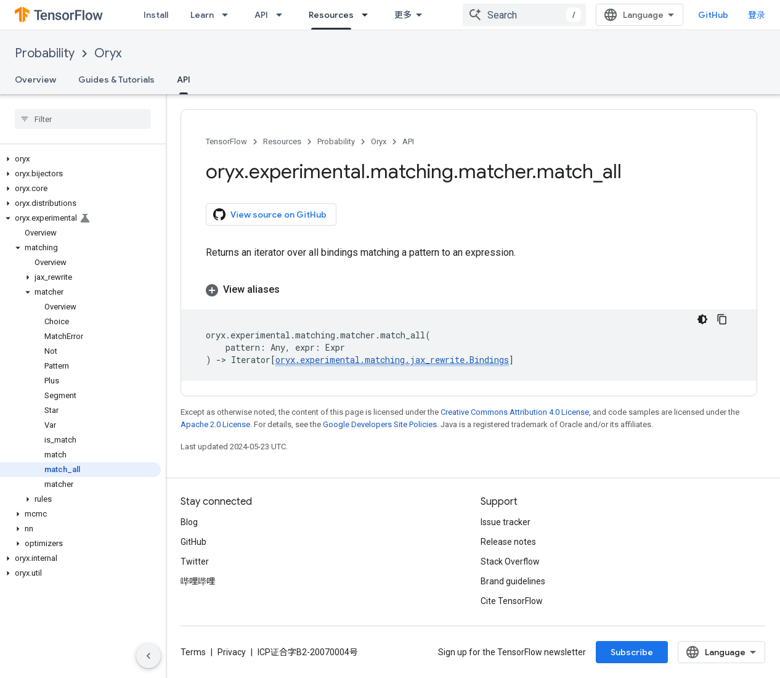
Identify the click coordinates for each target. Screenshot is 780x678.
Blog (189, 522)
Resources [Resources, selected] (331, 14)
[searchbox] (83, 119)
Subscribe (632, 652)
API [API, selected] (183, 79)
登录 (756, 15)
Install (156, 14)
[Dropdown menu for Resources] (368, 15)
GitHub (713, 14)
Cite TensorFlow (512, 601)
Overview (35, 79)
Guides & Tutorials (116, 79)
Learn (202, 14)
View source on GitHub (270, 214)
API (261, 14)
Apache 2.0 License (215, 424)
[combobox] (524, 15)
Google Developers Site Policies (380, 424)
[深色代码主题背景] (702, 319)
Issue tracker (505, 522)
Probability (45, 53)
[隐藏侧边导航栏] (148, 655)
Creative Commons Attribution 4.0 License (515, 412)
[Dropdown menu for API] (283, 15)
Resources (282, 141)
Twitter (195, 561)
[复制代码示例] (722, 319)
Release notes (508, 542)
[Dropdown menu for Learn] (228, 15)
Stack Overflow (510, 561)
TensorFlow (226, 141)
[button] (80, 159)
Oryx (107, 53)
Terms (193, 652)
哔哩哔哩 (198, 581)
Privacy (231, 652)
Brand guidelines (513, 581)
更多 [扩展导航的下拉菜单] (403, 14)
